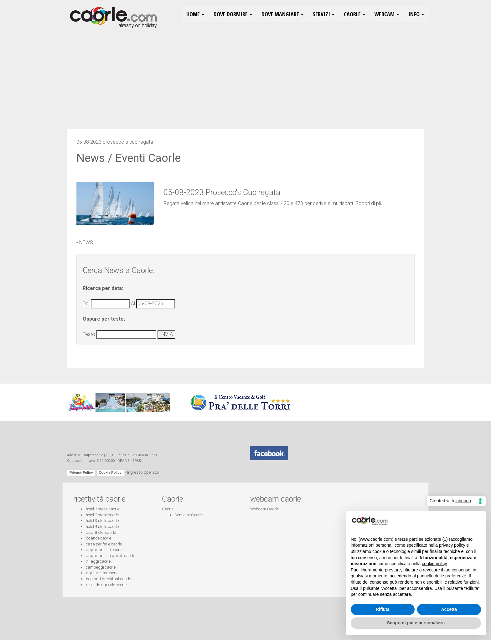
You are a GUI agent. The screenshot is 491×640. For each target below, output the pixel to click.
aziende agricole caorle (106, 584)
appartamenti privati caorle (110, 555)
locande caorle (98, 538)
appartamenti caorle (104, 549)
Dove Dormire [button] (233, 14)
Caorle (167, 509)
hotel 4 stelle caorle (102, 526)
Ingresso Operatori (143, 472)
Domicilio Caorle (188, 515)
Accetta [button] (449, 609)
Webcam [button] (387, 14)
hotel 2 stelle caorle (102, 515)
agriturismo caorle (102, 572)
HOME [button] (195, 14)
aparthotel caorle (101, 532)
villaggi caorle (98, 561)
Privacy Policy (81, 472)
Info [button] (416, 14)
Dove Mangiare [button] (282, 14)
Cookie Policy (110, 472)
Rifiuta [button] (383, 609)
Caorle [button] (354, 14)
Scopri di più (368, 203)
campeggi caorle (101, 567)
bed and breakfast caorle (108, 578)
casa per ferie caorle (104, 544)
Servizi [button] (323, 14)
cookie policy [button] (434, 563)
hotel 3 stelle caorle (102, 520)
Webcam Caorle (264, 509)
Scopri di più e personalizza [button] (416, 622)
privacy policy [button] (452, 545)
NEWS (86, 242)
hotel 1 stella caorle (102, 509)
